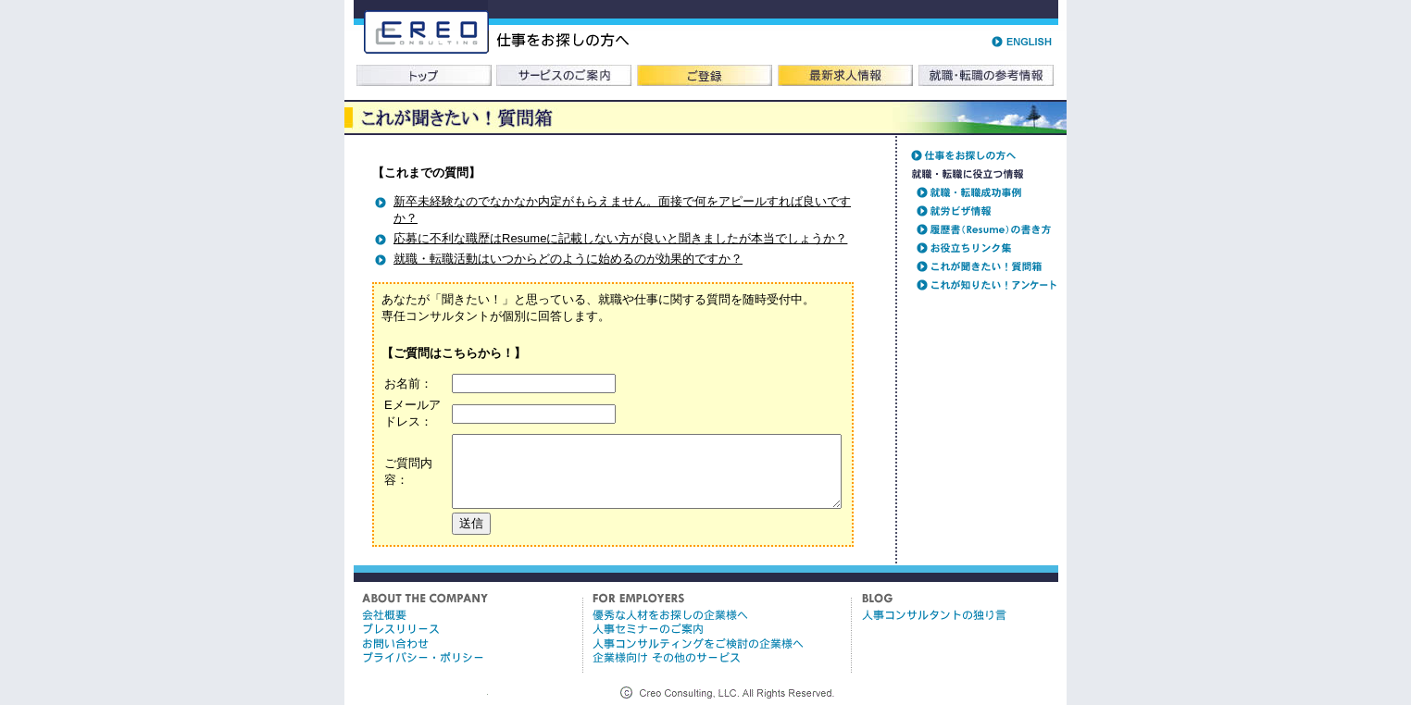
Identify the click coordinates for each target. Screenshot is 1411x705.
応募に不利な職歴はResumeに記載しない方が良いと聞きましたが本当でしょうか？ (620, 238)
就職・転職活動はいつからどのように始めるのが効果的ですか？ (568, 259)
